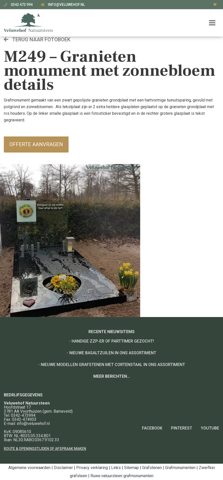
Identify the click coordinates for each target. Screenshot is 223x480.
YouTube (210, 428)
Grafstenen (152, 467)
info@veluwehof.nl (66, 5)
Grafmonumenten (180, 467)
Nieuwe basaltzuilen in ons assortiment (112, 352)
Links (116, 467)
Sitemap (131, 467)
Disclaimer (63, 467)
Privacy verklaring (92, 467)
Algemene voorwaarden (29, 467)
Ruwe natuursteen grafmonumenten (121, 475)
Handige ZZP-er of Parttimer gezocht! (113, 341)
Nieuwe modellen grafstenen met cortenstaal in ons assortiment (113, 364)
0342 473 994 (22, 5)
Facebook (152, 428)
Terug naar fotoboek (37, 39)
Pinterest (181, 428)
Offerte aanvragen (36, 144)
